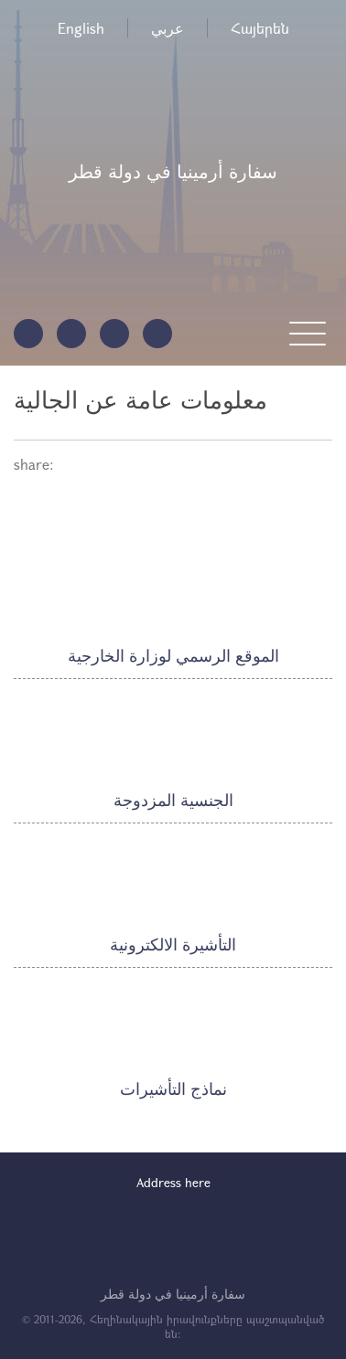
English (81, 27)
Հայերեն (260, 27)
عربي (167, 27)
